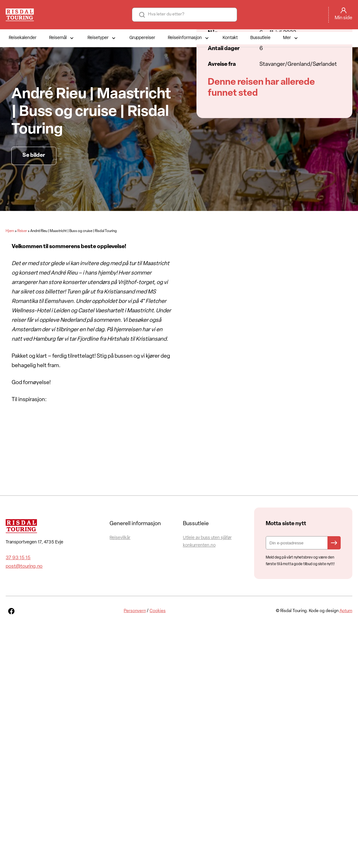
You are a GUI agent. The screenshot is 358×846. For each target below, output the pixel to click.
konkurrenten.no (199, 545)
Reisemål (62, 38)
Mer (291, 38)
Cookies (158, 611)
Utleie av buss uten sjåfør (207, 538)
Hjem (10, 231)
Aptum (345, 611)
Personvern (135, 611)
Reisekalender (23, 38)
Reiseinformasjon (189, 38)
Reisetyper (102, 38)
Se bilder (33, 155)
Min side (343, 17)
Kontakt (230, 38)
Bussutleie (260, 38)
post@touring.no (24, 566)
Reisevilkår (120, 538)
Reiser (22, 231)
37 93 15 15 (18, 557)
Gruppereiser (142, 38)
